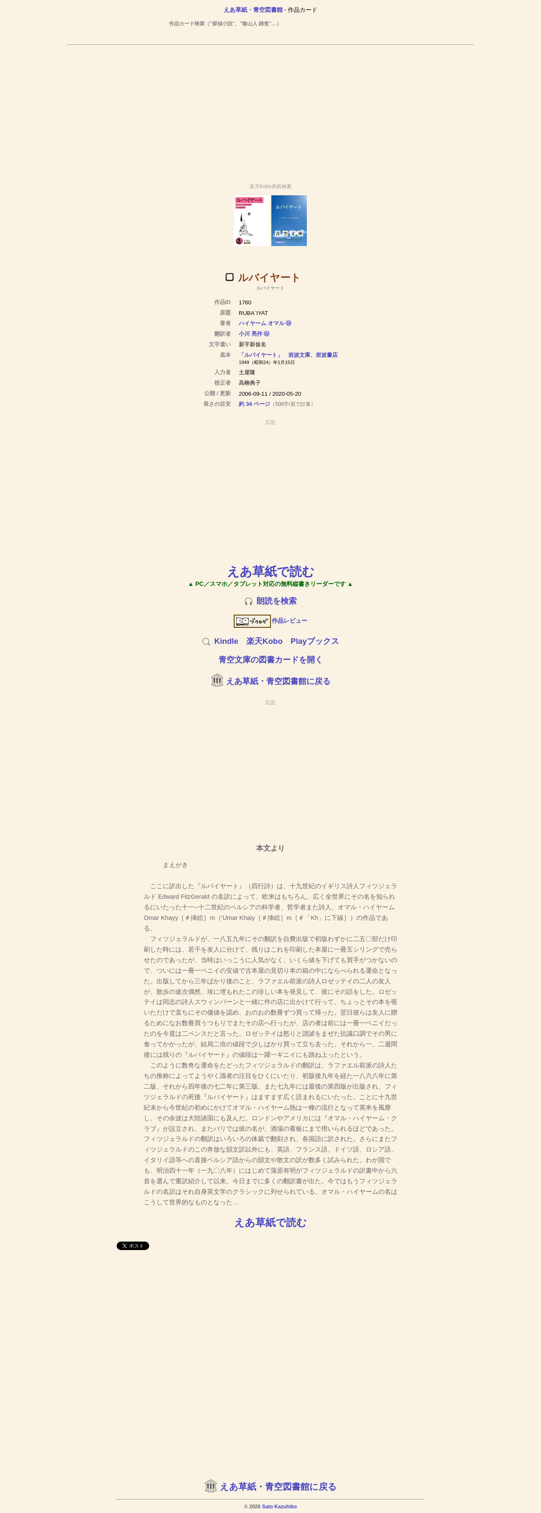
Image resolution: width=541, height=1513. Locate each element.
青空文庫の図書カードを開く (271, 659)
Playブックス (315, 641)
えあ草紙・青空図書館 (253, 9)
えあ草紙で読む (270, 571)
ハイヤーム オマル (261, 323)
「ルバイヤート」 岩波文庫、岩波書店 (288, 355)
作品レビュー (271, 620)
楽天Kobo (264, 641)
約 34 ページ (254, 404)
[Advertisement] (270, 110)
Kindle (226, 641)
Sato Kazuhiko (279, 1507)
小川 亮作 (250, 334)
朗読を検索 (277, 600)
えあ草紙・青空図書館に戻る (278, 681)
